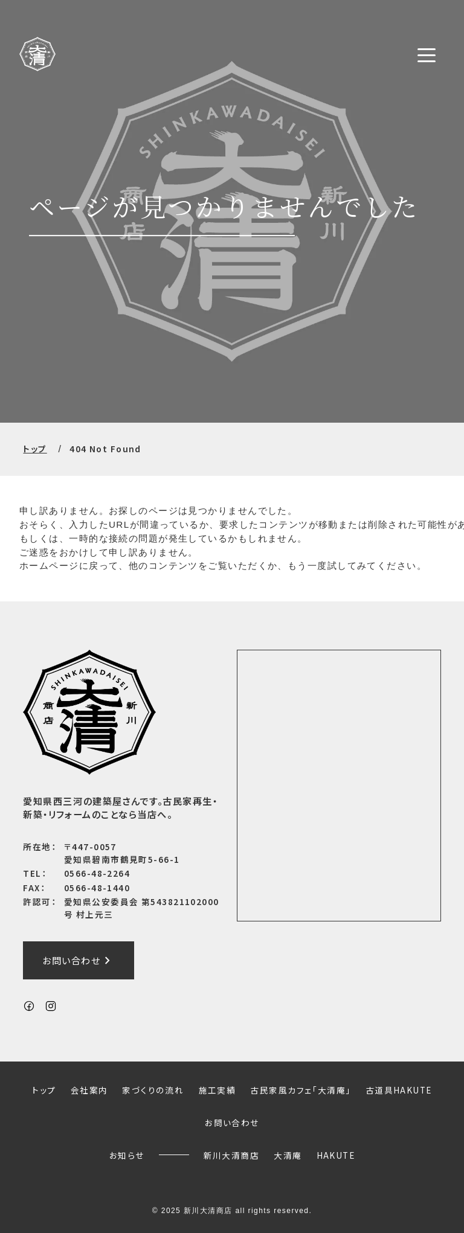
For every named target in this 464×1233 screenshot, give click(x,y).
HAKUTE (336, 1155)
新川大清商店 (232, 1155)
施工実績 (217, 1090)
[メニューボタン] (426, 55)
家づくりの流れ (153, 1090)
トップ (35, 449)
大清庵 (287, 1155)
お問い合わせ (78, 960)
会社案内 (89, 1090)
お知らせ (126, 1155)
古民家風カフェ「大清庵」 (300, 1090)
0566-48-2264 (97, 874)
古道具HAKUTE (399, 1090)
